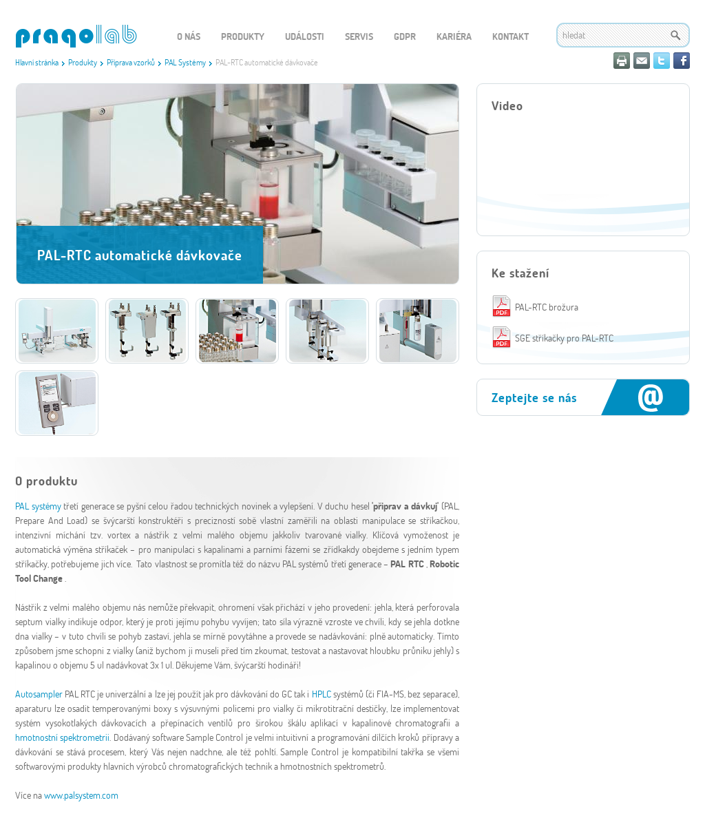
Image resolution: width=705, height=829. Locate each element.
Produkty (82, 61)
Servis (359, 36)
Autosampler (39, 693)
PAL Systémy (185, 61)
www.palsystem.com (81, 794)
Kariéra (454, 36)
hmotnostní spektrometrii (62, 737)
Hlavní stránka (37, 61)
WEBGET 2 (76, 36)
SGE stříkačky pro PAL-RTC (564, 337)
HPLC (321, 693)
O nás (188, 36)
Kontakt (510, 36)
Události (304, 36)
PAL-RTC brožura (546, 306)
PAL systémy (39, 505)
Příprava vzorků (131, 61)
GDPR (405, 36)
